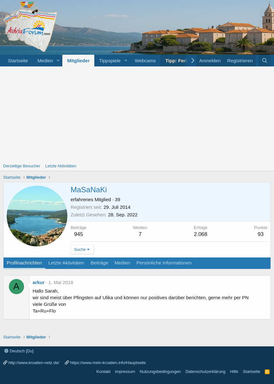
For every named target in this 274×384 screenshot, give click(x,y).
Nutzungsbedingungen (160, 371)
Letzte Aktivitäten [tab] (66, 262)
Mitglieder (78, 60)
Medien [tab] (122, 262)
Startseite (18, 60)
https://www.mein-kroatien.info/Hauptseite (108, 362)
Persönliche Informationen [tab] (163, 262)
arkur (39, 282)
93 (261, 234)
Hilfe (234, 371)
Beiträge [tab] (99, 262)
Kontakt (103, 371)
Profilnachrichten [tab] (24, 262)
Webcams (145, 60)
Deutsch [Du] (19, 351)
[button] (57, 60)
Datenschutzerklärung (205, 371)
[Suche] (264, 60)
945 (78, 234)
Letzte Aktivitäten (60, 166)
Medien (45, 60)
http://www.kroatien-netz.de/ (34, 362)
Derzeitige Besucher (21, 166)
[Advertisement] (137, 114)
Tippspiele (110, 60)
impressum (125, 371)
